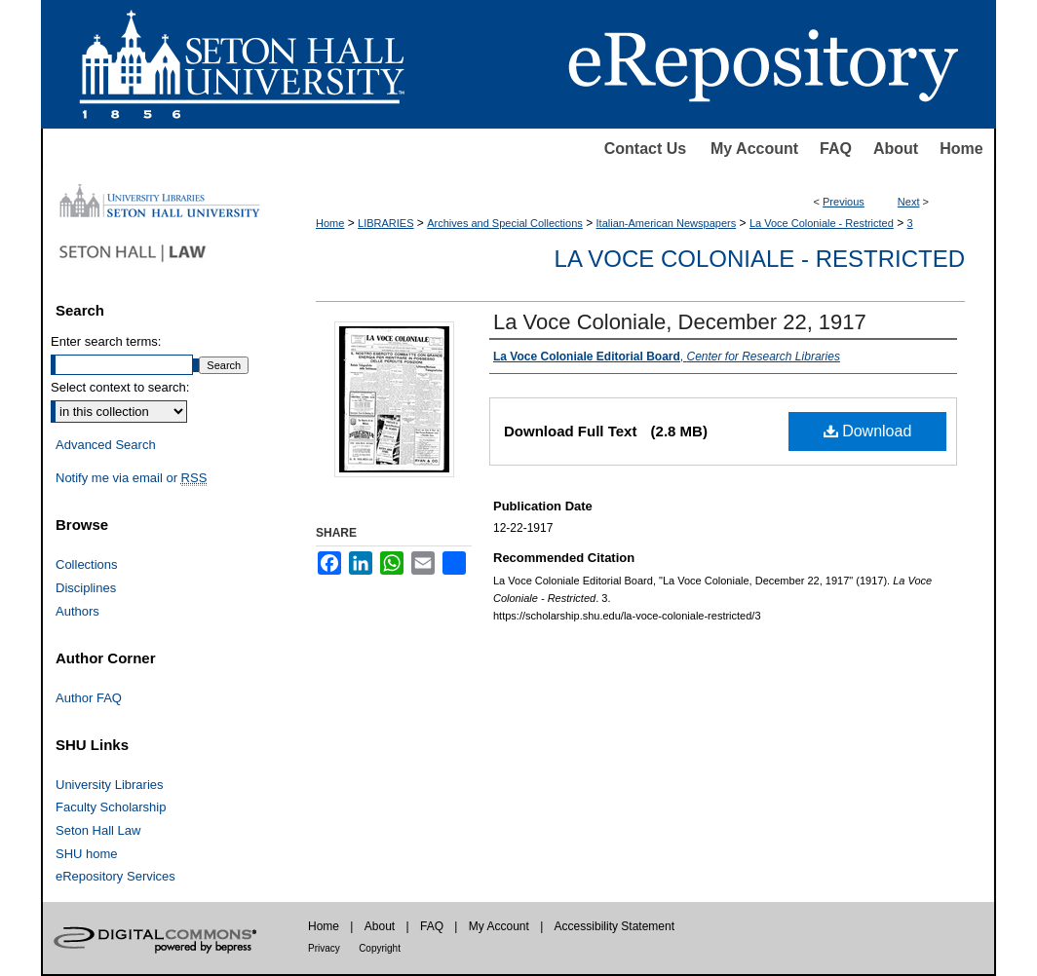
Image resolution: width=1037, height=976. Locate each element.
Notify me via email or (131, 478)
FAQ (836, 148)
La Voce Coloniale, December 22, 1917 (679, 322)
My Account (754, 148)
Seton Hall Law (98, 830)
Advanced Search (106, 444)
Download (868, 431)
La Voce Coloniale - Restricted (821, 223)
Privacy (324, 948)
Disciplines (86, 588)
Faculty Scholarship (111, 807)
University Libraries (110, 784)
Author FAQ (89, 698)
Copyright (380, 948)
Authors (77, 611)
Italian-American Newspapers (666, 223)
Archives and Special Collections (505, 223)
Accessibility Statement (614, 926)
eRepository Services (115, 876)
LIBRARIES (385, 223)
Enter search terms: (106, 341)
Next (909, 201)
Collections (87, 564)
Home (961, 148)
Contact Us (645, 148)
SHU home (87, 853)
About (895, 148)
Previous (843, 201)
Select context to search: (120, 387)
